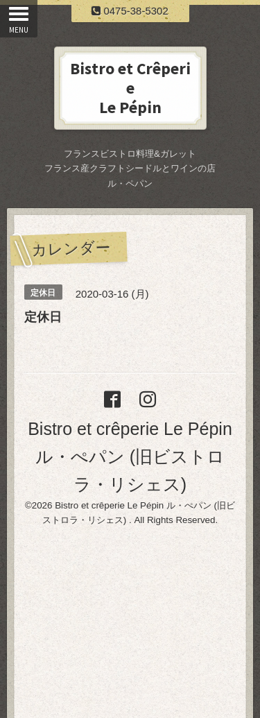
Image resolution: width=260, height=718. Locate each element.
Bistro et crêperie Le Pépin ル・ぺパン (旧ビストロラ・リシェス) (130, 456)
